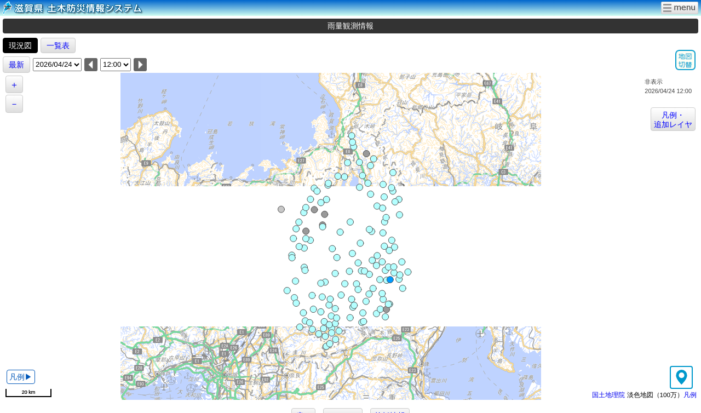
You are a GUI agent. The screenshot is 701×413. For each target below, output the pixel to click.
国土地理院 (608, 394)
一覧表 (58, 45)
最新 (16, 64)
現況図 (20, 45)
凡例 (690, 394)
